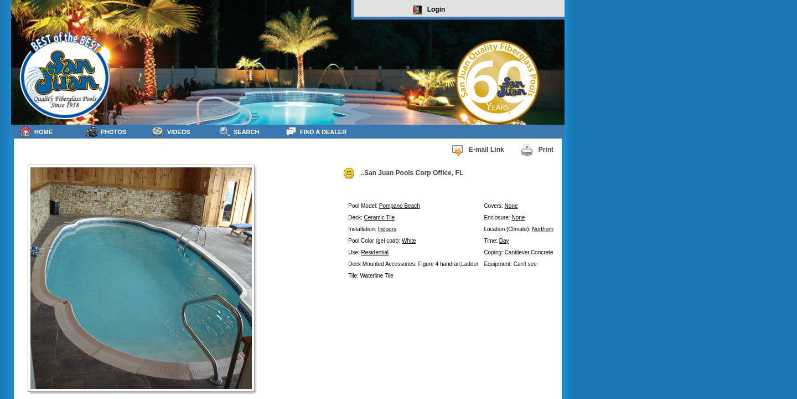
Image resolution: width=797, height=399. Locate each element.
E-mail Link (477, 150)
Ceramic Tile (379, 217)
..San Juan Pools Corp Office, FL (403, 173)
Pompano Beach (399, 206)
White (409, 241)
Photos (106, 131)
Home (36, 131)
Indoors (387, 229)
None (511, 206)
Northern (542, 229)
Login (429, 10)
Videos (171, 131)
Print (537, 150)
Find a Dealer (315, 131)
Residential (375, 252)
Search (239, 131)
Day (504, 241)
